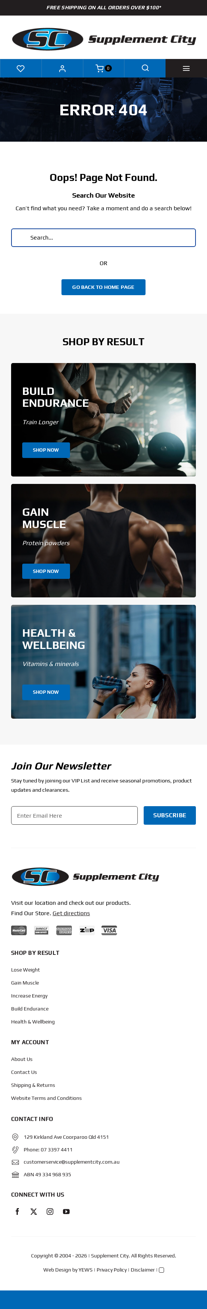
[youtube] (66, 1211)
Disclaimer (143, 1270)
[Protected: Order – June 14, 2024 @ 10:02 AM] (85, 869)
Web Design (57, 1270)
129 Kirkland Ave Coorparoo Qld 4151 (66, 1137)
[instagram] (50, 1211)
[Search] (20, 237)
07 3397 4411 (57, 1150)
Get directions (71, 913)
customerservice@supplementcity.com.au (72, 1162)
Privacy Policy (112, 1270)
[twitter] (33, 1211)
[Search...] (103, 237)
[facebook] (17, 1211)
